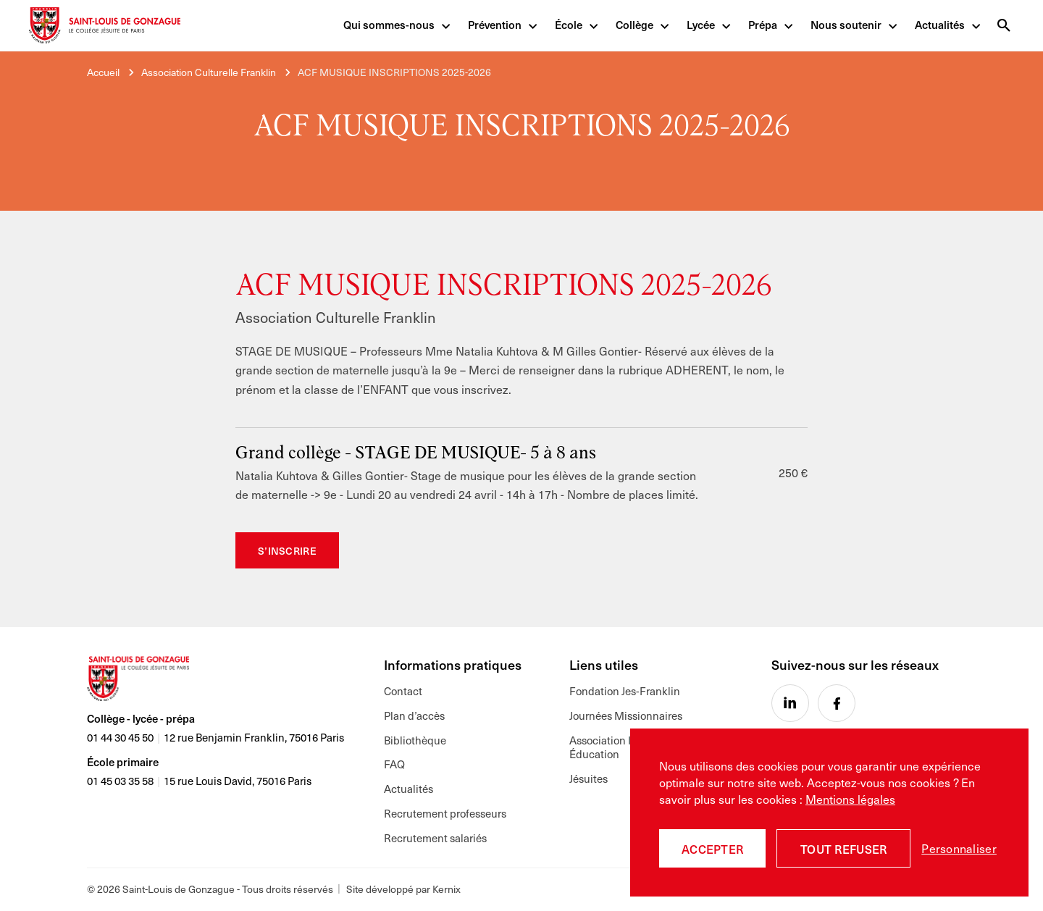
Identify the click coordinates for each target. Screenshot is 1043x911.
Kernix (446, 889)
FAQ (394, 765)
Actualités (940, 25)
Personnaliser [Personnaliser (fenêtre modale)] (959, 848)
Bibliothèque (415, 740)
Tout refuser (843, 848)
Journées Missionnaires (625, 715)
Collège (634, 25)
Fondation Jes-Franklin (624, 691)
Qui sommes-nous (389, 25)
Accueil (103, 72)
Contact (403, 691)
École (568, 25)
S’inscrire (287, 550)
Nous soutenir (845, 25)
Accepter (712, 848)
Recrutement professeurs (445, 814)
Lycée (701, 25)
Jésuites (588, 779)
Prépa (762, 25)
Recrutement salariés (435, 838)
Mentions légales (850, 798)
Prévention (495, 25)
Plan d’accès (414, 715)
